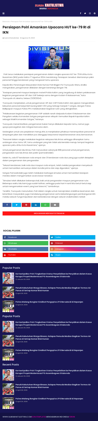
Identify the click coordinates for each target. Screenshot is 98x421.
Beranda (6, 21)
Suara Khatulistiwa (11, 38)
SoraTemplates (39, 417)
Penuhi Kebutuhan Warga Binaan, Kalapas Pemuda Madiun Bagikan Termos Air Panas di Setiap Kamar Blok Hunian (53, 289)
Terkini (72, 417)
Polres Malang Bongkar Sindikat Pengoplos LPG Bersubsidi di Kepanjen (49, 302)
